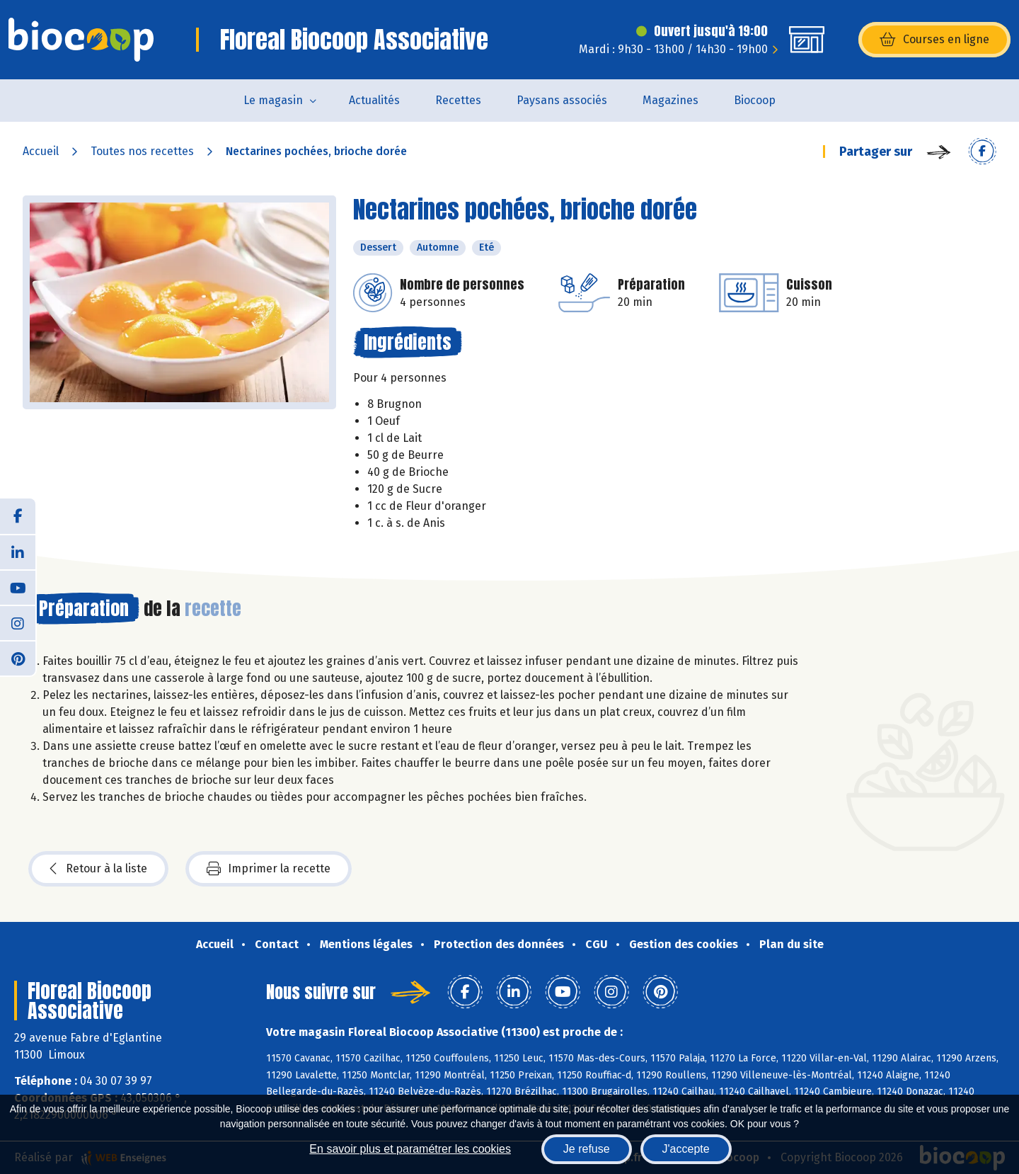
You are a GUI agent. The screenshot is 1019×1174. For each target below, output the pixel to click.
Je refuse (586, 1149)
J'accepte (686, 1149)
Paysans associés (562, 100)
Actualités (374, 100)
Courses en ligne (934, 40)
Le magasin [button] (273, 100)
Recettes (458, 100)
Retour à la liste (98, 869)
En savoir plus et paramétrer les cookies (410, 1149)
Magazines (670, 100)
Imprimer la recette (268, 869)
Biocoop (755, 100)
